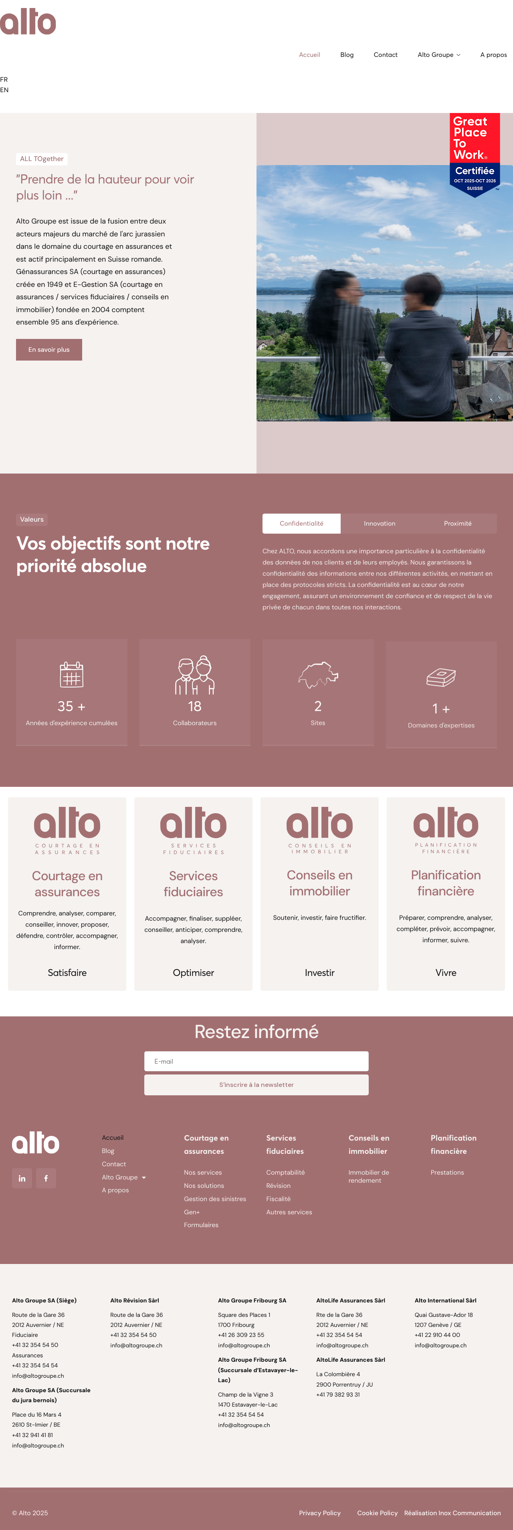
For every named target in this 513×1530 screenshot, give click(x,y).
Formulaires (201, 1225)
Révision (279, 1185)
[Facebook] (46, 1178)
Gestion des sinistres (215, 1199)
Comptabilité (286, 1172)
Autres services (289, 1212)
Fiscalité (279, 1199)
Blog (346, 55)
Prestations (447, 1172)
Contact (386, 55)
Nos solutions (204, 1185)
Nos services (203, 1172)
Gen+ (192, 1212)
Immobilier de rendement (369, 1176)
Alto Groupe (439, 55)
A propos (494, 55)
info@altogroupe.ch (38, 1375)
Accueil (309, 55)
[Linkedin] (22, 1178)
